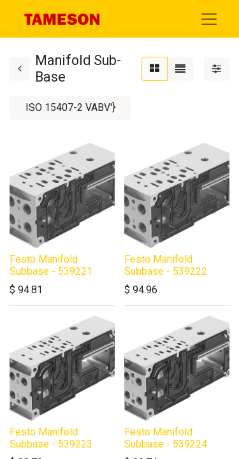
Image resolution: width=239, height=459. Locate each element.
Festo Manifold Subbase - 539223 (51, 438)
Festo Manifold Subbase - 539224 (165, 438)
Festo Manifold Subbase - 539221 (51, 265)
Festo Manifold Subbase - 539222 (165, 265)
